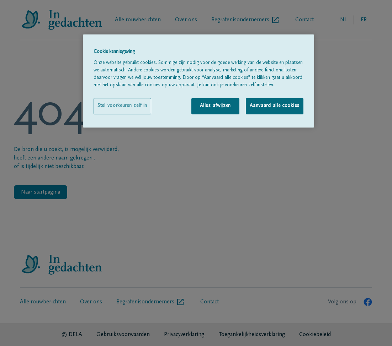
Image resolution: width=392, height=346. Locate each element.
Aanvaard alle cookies (275, 105)
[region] (198, 80)
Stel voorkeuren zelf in (122, 105)
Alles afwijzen (215, 105)
